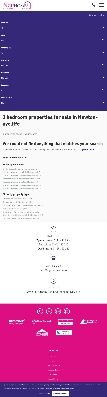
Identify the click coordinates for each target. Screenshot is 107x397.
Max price (5, 73)
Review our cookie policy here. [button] (63, 388)
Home (53, 357)
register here (87, 149)
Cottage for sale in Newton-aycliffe (17, 202)
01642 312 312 (60, 244)
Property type (6, 47)
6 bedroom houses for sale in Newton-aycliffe (22, 188)
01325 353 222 (61, 248)
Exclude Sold (6, 98)
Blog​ (53, 361)
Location (4, 22)
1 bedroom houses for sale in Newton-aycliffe (22, 172)
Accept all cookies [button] (60, 393)
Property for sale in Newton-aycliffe (17, 198)
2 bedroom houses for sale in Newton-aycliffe (22, 175)
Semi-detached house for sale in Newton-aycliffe (23, 215)
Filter (3, 35)
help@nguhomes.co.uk (53, 270)
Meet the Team (53, 370)
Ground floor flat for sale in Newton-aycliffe (21, 212)
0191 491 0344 (62, 240)
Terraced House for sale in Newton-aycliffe (21, 218)
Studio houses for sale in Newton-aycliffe (20, 169)
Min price (5, 60)
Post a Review (53, 379)
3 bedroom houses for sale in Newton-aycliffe (22, 178)
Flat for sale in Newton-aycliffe (15, 208)
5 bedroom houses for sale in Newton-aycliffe (22, 185)
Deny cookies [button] (44, 393)
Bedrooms (5, 85)
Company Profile (53, 365)
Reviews (53, 374)
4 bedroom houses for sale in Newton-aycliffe (22, 182)
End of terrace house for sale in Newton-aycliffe (22, 205)
